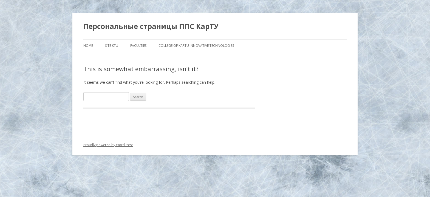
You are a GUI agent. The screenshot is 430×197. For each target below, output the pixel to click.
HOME (88, 45)
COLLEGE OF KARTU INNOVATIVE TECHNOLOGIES (196, 45)
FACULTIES (138, 45)
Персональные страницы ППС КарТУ (151, 26)
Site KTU (111, 45)
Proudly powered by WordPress (108, 145)
